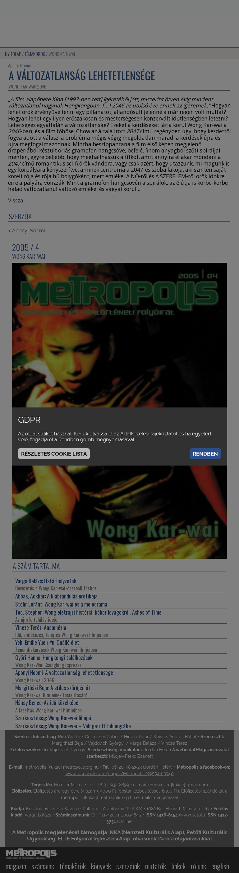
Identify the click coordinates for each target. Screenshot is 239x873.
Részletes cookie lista (54, 454)
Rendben (205, 454)
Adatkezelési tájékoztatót (148, 434)
